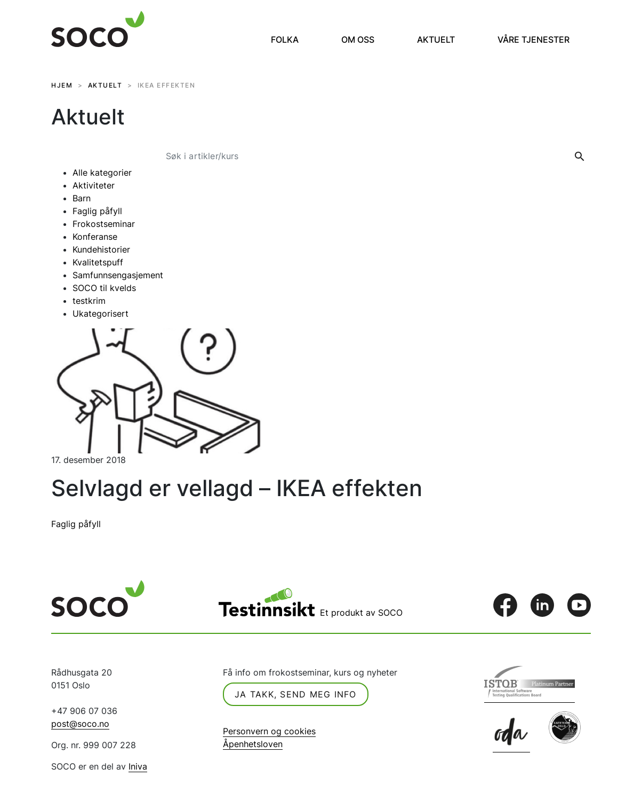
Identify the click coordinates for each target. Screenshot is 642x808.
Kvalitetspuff (98, 262)
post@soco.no (80, 723)
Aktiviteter (94, 185)
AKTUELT (105, 85)
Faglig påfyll (97, 211)
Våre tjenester (533, 39)
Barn (82, 198)
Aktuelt (436, 39)
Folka (285, 39)
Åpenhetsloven (253, 744)
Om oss (357, 39)
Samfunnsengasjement (118, 275)
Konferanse (95, 236)
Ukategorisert (101, 313)
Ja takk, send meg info (296, 694)
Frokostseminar (104, 223)
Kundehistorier (101, 249)
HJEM (62, 85)
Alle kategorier (102, 172)
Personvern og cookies (269, 731)
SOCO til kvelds (104, 288)
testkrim (89, 300)
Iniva (138, 766)
